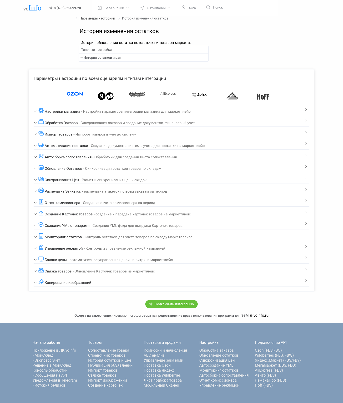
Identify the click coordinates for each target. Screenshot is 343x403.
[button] (171, 109)
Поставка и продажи (162, 342)
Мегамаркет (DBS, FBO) (275, 365)
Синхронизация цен (217, 360)
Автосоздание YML (216, 365)
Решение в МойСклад (52, 365)
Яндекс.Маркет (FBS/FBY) (278, 360)
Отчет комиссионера (218, 380)
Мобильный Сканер (161, 385)
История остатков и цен (102, 57)
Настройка (209, 342)
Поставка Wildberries (162, 375)
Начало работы (46, 342)
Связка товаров (102, 375)
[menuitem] (113, 8)
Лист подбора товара (163, 380)
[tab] (171, 109)
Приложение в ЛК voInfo (54, 350)
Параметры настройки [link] (98, 18)
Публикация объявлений (110, 365)
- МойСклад (43, 355)
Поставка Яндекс (159, 370)
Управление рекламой (219, 385)
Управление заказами (163, 360)
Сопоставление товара (108, 350)
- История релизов (49, 385)
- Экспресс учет (46, 360)
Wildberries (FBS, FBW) (274, 355)
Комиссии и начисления (165, 350)
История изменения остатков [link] (145, 18)
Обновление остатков (218, 355)
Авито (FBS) (265, 375)
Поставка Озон (157, 365)
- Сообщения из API (50, 375)
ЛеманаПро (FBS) (270, 380)
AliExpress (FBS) (269, 370)
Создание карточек (105, 385)
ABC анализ (154, 355)
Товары (95, 342)
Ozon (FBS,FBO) (268, 350)
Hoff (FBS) (264, 385)
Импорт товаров (102, 370)
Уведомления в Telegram (55, 380)
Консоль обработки (50, 370)
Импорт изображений (107, 380)
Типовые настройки (96, 50)
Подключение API (271, 342)
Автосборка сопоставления (224, 375)
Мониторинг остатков (218, 370)
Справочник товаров (107, 355)
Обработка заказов (216, 350)
